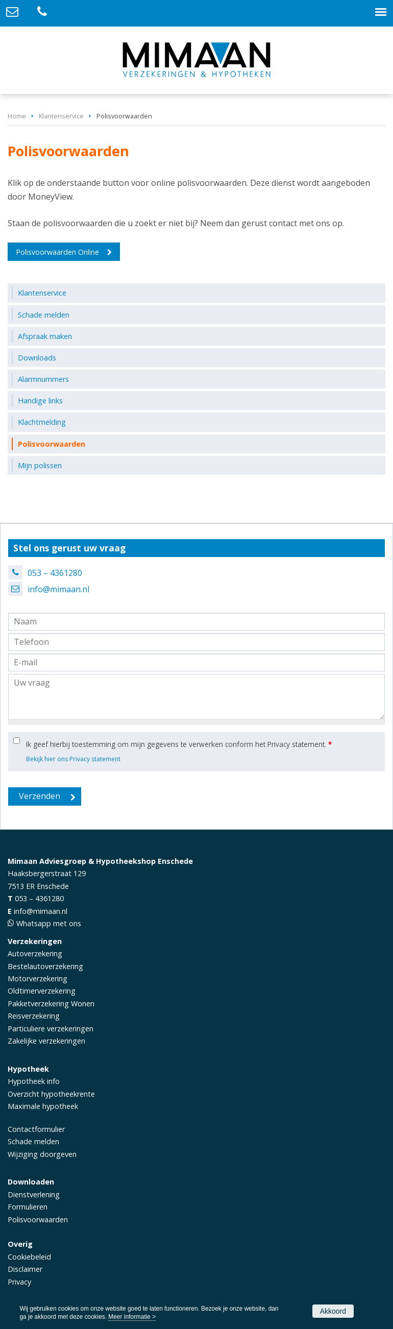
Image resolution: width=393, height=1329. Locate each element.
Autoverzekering (35, 953)
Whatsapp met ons (48, 923)
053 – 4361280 (55, 572)
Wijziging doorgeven (42, 1154)
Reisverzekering (34, 1016)
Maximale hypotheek (43, 1106)
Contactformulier (36, 1129)
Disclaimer (25, 1269)
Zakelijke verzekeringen (46, 1041)
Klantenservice (61, 115)
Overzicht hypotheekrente (51, 1094)
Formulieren (27, 1207)
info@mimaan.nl (58, 589)
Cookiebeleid (29, 1257)
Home (17, 115)
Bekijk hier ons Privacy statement (73, 759)
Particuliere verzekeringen (50, 1028)
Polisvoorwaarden (38, 1219)
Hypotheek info (34, 1081)
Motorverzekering (37, 978)
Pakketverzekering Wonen (51, 1003)
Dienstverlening (34, 1194)
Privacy (19, 1282)
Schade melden (33, 1141)
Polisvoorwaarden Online (57, 252)
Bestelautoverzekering (45, 966)
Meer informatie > (132, 1316)
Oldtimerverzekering (42, 991)
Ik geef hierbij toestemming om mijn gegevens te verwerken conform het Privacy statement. (179, 744)
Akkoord (333, 1311)
